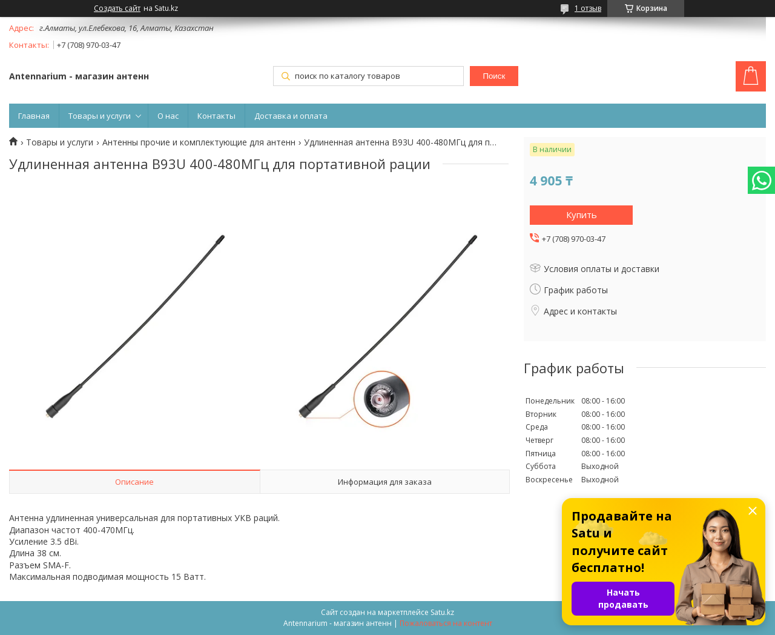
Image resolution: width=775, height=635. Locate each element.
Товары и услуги (99, 115)
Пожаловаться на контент (446, 623)
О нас (168, 115)
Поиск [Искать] (494, 76)
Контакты (216, 115)
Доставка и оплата (291, 115)
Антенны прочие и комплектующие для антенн (198, 142)
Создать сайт (117, 8)
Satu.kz (442, 612)
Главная (34, 115)
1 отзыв (588, 8)
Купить (581, 214)
